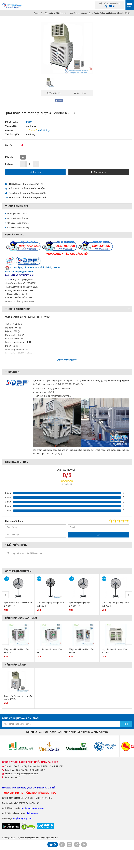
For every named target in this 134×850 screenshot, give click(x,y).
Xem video (81, 93)
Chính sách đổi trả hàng (18, 227)
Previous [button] (5, 594)
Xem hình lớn (55, 93)
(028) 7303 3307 (37, 770)
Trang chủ (38, 13)
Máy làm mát (61, 13)
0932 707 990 (22, 770)
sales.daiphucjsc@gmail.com (24, 773)
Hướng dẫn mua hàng (17, 213)
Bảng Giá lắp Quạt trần (22, 279)
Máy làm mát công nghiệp (80, 13)
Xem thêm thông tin (67, 360)
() (38, 193)
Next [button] (128, 594)
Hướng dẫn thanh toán (17, 218)
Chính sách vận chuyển (18, 223)
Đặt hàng (37, 172)
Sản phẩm (49, 13)
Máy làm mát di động (92, 380)
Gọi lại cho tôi (100, 172)
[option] (67, 48)
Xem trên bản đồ (12, 777)
